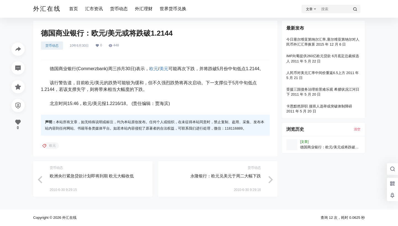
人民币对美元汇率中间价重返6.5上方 (315, 73)
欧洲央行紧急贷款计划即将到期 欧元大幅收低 (92, 176)
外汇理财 (144, 8)
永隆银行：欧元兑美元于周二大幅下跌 (225, 176)
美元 (163, 68)
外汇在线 (69, 218)
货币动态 (119, 8)
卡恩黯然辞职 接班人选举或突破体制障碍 (319, 106)
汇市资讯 (94, 8)
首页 (73, 8)
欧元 (153, 68)
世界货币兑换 (173, 8)
